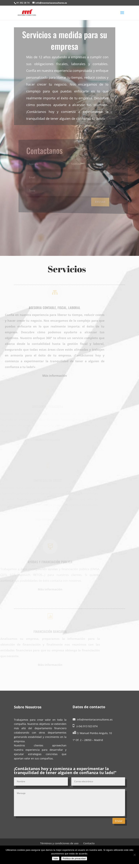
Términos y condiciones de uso (59, 843)
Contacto (89, 843)
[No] (134, 855)
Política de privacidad (74, 858)
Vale (55, 858)
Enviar (119, 821)
